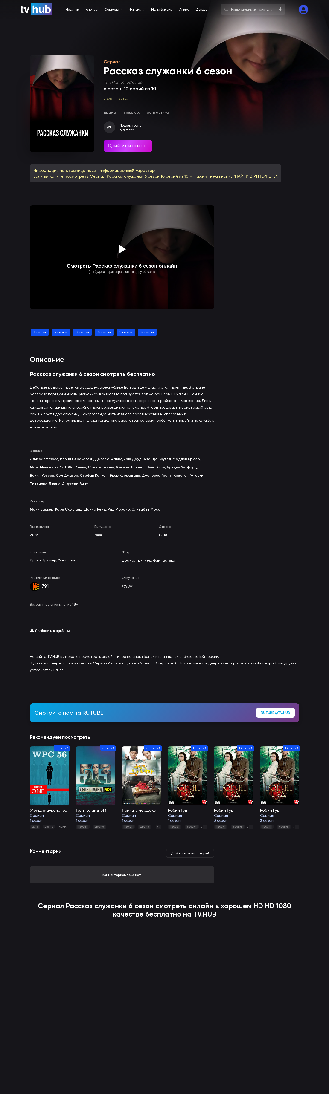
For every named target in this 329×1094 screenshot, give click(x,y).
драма (48, 826)
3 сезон (82, 332)
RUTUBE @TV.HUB (275, 712)
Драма (35, 560)
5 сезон (125, 332)
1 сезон (40, 332)
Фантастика (68, 560)
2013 (35, 826)
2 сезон (61, 332)
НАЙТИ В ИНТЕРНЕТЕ (128, 146)
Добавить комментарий (190, 853)
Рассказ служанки (96, 906)
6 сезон (147, 332)
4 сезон (104, 332)
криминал (66, 826)
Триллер (49, 560)
